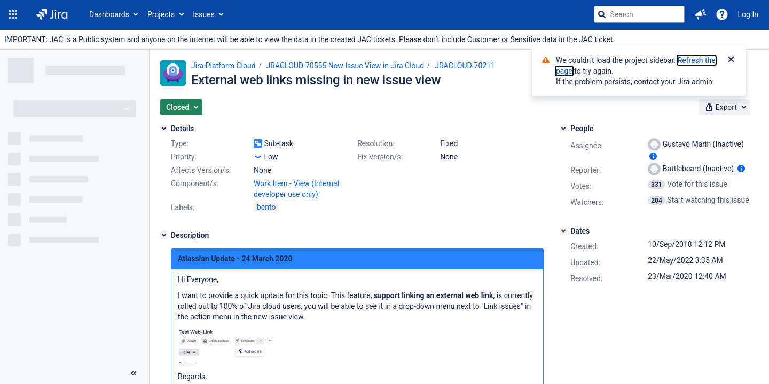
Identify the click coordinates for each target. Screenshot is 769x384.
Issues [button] (204, 14)
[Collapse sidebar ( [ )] (133, 373)
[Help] (722, 14)
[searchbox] (639, 14)
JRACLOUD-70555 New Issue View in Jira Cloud (345, 65)
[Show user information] (653, 156)
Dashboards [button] (109, 14)
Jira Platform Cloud (223, 65)
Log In (748, 14)
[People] (563, 128)
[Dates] (563, 231)
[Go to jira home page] (52, 14)
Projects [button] (161, 14)
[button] (12, 14)
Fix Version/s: (380, 157)
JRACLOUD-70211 (465, 65)
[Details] (164, 128)
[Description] (164, 235)
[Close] (731, 60)
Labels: (182, 207)
